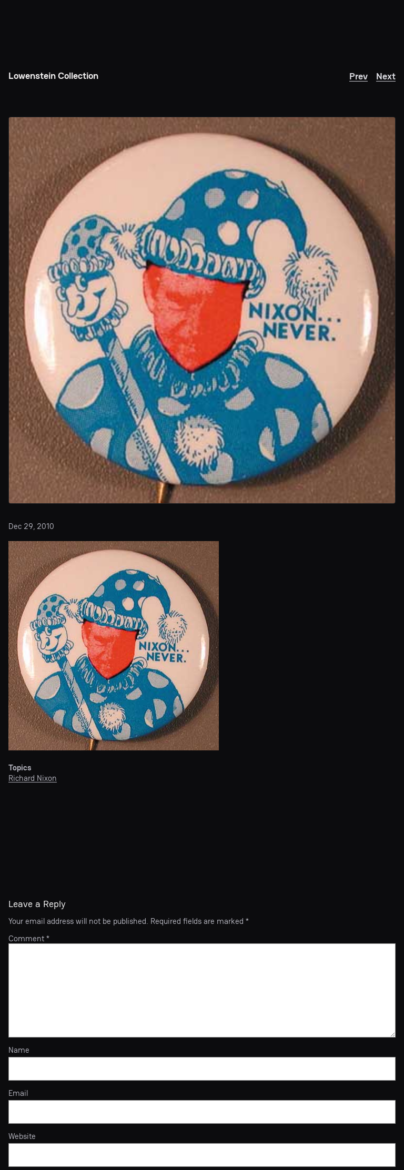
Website (22, 1136)
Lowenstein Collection (53, 75)
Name (18, 1050)
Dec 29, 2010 (31, 526)
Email (18, 1093)
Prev (358, 76)
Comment (28, 938)
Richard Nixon (32, 778)
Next (386, 76)
